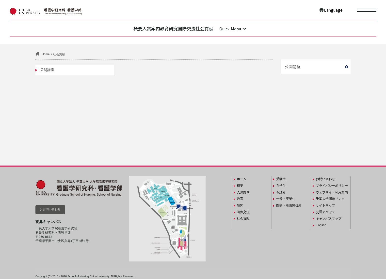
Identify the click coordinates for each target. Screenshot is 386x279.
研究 (179, 28)
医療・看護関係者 (289, 205)
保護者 (281, 192)
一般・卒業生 (285, 199)
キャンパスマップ (328, 218)
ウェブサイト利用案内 (332, 192)
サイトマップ (325, 205)
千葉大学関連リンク (330, 199)
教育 (158, 28)
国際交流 (205, 28)
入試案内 (133, 28)
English (321, 225)
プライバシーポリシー (332, 185)
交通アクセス (325, 212)
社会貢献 (235, 28)
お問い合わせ (52, 209)
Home (46, 54)
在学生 (281, 185)
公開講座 (47, 70)
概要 (107, 28)
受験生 (281, 179)
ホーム (241, 179)
